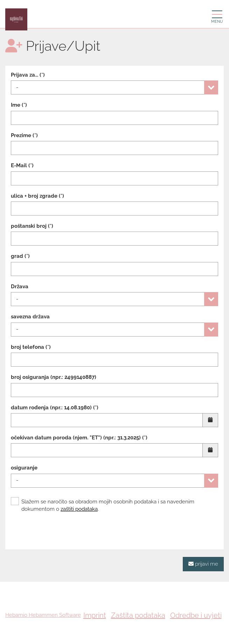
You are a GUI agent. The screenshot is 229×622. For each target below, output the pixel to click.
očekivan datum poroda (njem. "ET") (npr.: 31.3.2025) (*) (79, 437)
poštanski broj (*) (32, 226)
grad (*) (20, 256)
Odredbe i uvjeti (196, 615)
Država (19, 286)
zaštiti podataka (79, 509)
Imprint (94, 615)
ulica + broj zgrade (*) (37, 196)
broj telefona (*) (31, 347)
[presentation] (64, 530)
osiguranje (24, 468)
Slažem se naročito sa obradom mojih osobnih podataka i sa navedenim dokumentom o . (102, 505)
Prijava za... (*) (28, 75)
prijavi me (203, 563)
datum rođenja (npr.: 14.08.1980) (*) (54, 407)
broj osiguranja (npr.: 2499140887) (53, 377)
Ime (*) (19, 105)
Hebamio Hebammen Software (43, 615)
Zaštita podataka (138, 615)
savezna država (30, 316)
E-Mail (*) (22, 165)
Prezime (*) (24, 135)
